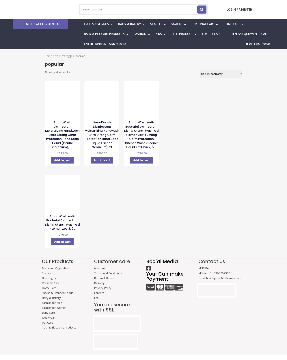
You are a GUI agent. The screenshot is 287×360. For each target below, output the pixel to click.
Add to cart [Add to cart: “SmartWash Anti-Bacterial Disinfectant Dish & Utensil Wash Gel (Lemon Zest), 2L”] (62, 242)
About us (99, 268)
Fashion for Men (52, 303)
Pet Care (47, 322)
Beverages (49, 278)
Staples (156, 24)
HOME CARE (231, 24)
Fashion (140, 34)
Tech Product (182, 34)
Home (48, 56)
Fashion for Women (54, 307)
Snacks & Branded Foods (57, 293)
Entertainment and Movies (105, 44)
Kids (159, 34)
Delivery (99, 283)
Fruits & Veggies (96, 24)
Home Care (49, 288)
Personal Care (203, 24)
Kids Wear (48, 317)
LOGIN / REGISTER (239, 10)
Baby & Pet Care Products (104, 34)
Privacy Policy (102, 288)
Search (201, 9)
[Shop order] (221, 74)
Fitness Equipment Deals (249, 34)
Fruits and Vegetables (56, 268)
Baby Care (48, 312)
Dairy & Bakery (129, 24)
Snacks (176, 24)
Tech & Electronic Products (59, 327)
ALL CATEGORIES (40, 24)
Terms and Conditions (108, 273)
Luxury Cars (211, 34)
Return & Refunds (105, 278)
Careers (99, 293)
